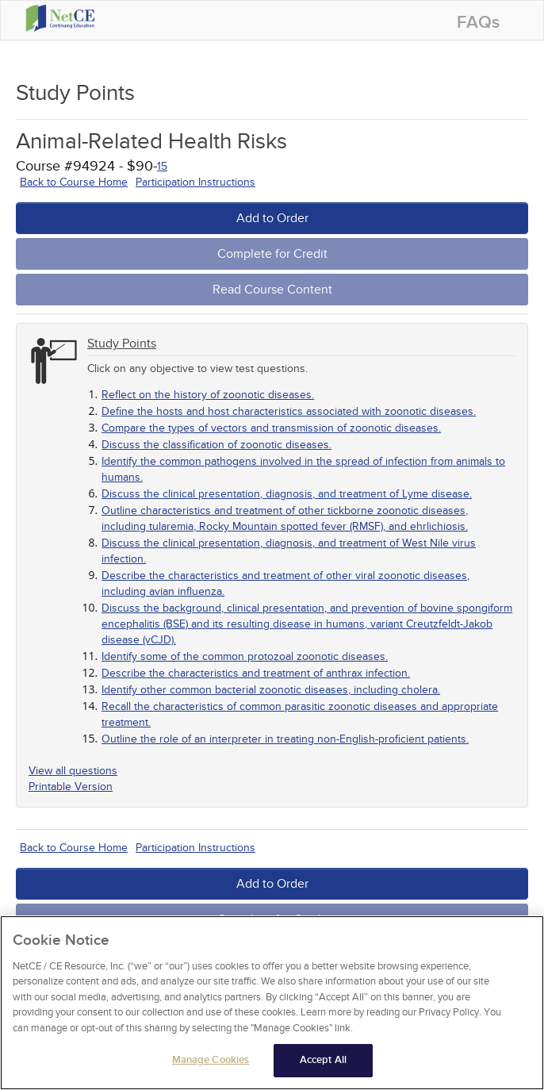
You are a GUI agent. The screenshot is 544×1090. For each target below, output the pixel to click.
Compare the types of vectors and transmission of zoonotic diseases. (271, 428)
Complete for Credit (272, 254)
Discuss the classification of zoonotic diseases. (216, 444)
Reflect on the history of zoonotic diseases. (208, 394)
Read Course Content (272, 289)
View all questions (73, 770)
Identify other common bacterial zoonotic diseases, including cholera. (271, 690)
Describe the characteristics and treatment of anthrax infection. (256, 673)
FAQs (478, 22)
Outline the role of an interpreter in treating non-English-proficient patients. (285, 739)
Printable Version (71, 786)
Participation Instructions (195, 182)
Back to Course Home (74, 182)
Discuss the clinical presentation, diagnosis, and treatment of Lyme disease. (287, 494)
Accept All (323, 1060)
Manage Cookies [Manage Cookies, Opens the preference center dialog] (211, 1060)
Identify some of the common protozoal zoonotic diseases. (245, 656)
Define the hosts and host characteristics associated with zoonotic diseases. (289, 411)
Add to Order (272, 218)
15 (162, 166)
